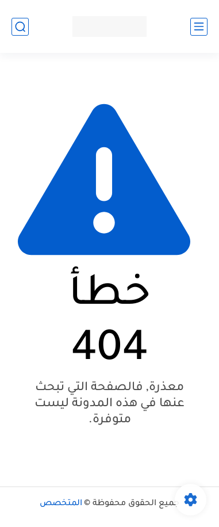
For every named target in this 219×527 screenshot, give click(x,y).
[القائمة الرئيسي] (199, 27)
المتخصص (61, 504)
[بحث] (20, 27)
